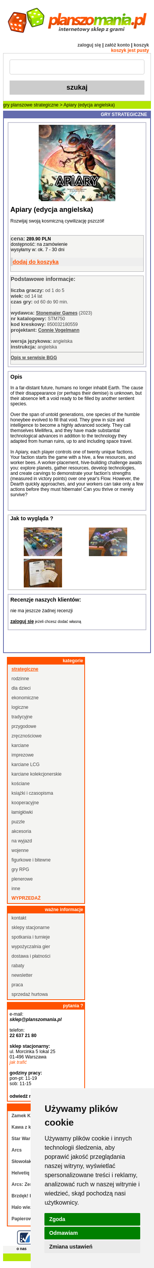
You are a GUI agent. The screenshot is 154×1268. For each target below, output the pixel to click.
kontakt (18, 918)
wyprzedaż (26, 898)
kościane (20, 783)
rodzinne (20, 678)
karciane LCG (25, 764)
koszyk (141, 45)
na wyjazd (21, 841)
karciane (20, 745)
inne (15, 888)
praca (17, 984)
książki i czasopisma (32, 793)
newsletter (22, 975)
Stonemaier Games (57, 313)
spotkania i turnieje (30, 937)
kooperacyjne (25, 802)
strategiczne (46, 105)
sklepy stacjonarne (30, 927)
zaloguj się (89, 45)
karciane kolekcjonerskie (36, 774)
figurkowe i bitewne (31, 860)
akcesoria (21, 831)
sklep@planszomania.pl (36, 1019)
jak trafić (18, 1062)
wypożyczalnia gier (30, 946)
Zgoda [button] (57, 1219)
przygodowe (23, 726)
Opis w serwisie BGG (34, 357)
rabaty (17, 965)
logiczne (19, 707)
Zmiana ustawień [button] (70, 1247)
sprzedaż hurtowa (29, 994)
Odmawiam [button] (63, 1233)
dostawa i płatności (30, 956)
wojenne (20, 850)
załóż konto (117, 45)
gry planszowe (18, 105)
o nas (21, 1249)
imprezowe (22, 755)
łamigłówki (22, 812)
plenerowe (22, 879)
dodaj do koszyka (36, 262)
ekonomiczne (25, 697)
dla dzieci (21, 688)
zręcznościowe (26, 736)
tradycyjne (22, 717)
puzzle (18, 821)
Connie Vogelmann (58, 330)
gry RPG (20, 869)
